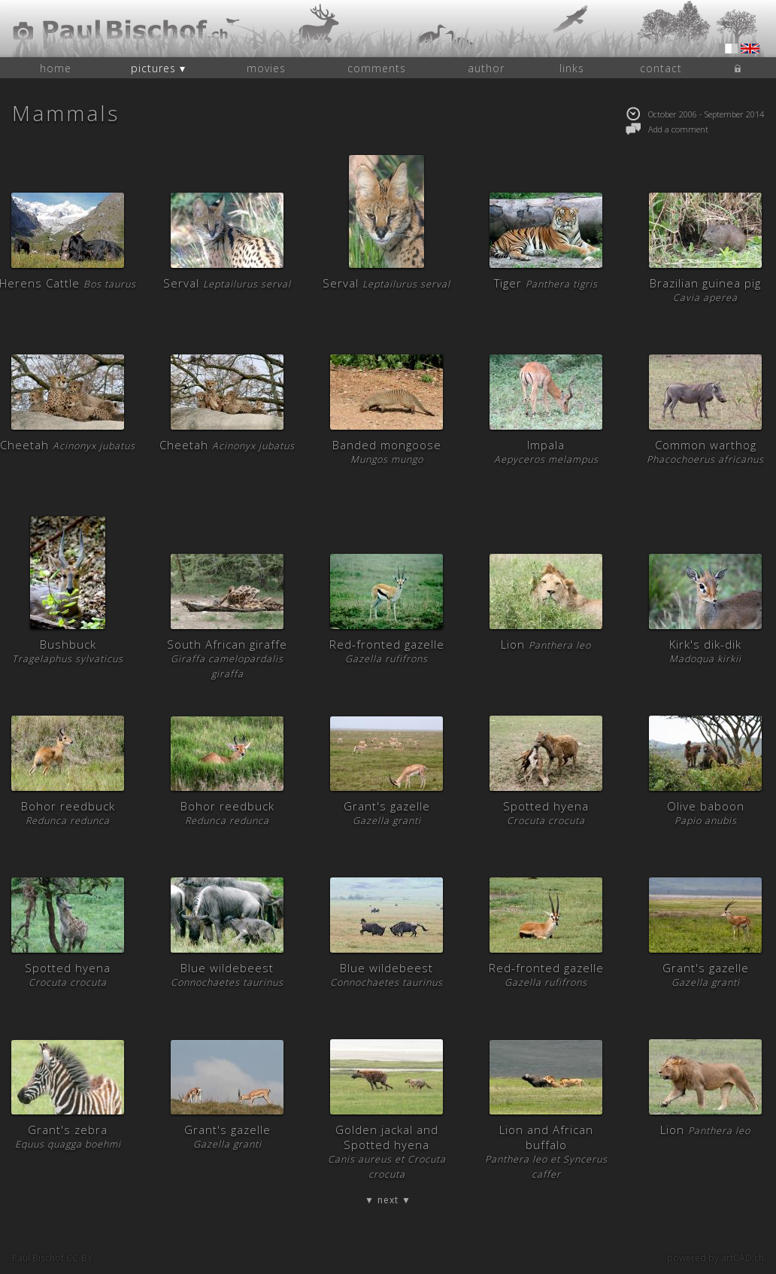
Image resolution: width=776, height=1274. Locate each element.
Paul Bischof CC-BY (52, 1257)
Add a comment (667, 129)
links (571, 68)
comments (376, 68)
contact (661, 68)
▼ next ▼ (388, 1199)
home (55, 68)
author (486, 68)
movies (266, 68)
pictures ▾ (158, 68)
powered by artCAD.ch (715, 1257)
